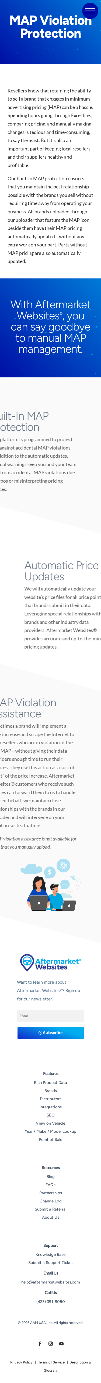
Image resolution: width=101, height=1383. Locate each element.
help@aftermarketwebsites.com (50, 1282)
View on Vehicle (50, 1123)
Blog (51, 1176)
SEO (51, 1115)
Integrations (51, 1107)
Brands (50, 1090)
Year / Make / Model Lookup (50, 1131)
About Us (50, 1217)
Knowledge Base (50, 1254)
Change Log (51, 1201)
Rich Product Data (50, 1082)
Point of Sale (50, 1139)
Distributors (50, 1098)
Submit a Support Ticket (50, 1262)
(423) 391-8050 (50, 1301)
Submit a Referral (50, 1209)
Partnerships (50, 1193)
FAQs (50, 1184)
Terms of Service (51, 1362)
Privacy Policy (21, 1362)
